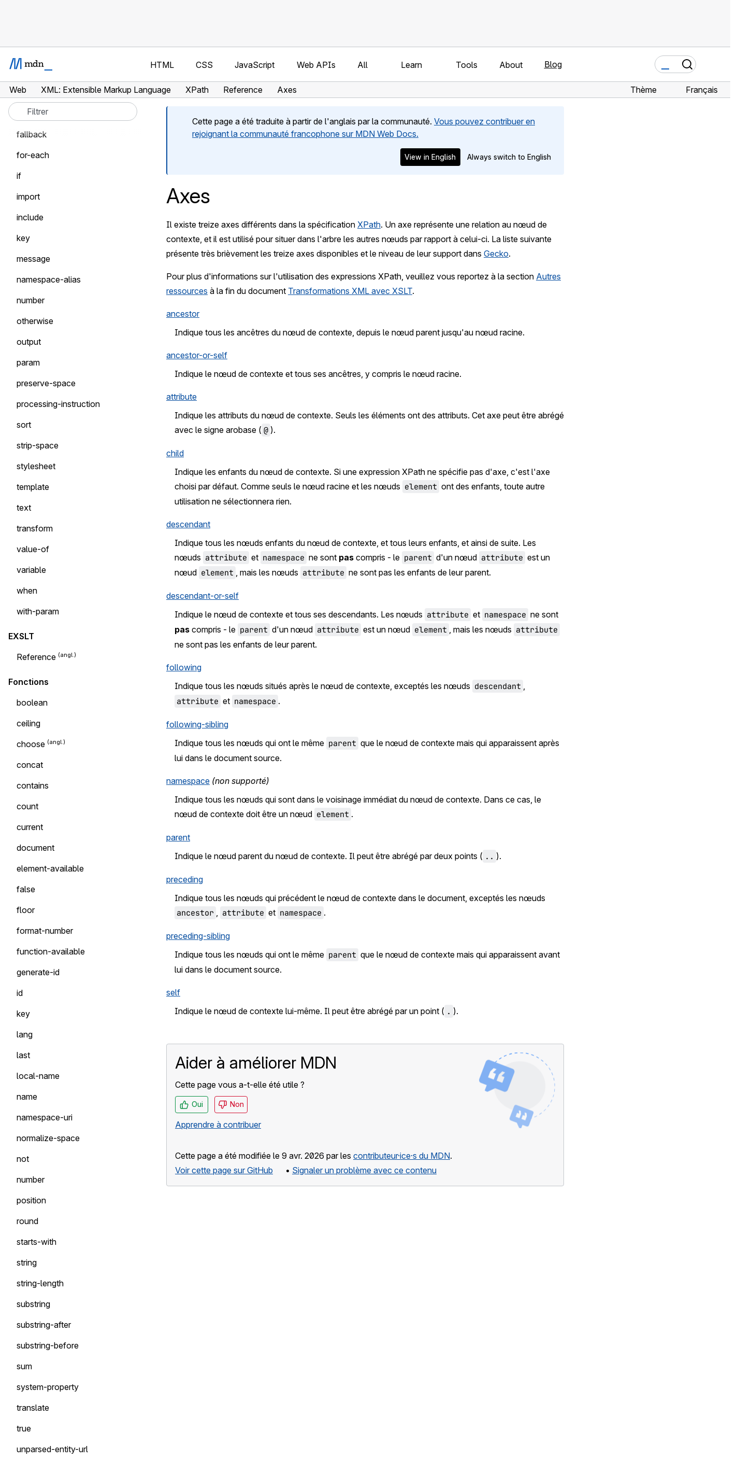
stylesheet (36, 466)
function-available (51, 951)
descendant (188, 524)
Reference (36, 657)
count (27, 806)
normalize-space (48, 1138)
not (23, 1159)
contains (33, 785)
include (30, 217)
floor (26, 910)
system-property (48, 1387)
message (33, 259)
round (27, 1221)
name (27, 1096)
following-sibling (197, 724)
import (28, 196)
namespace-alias (49, 279)
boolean (32, 702)
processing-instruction (58, 404)
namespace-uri (45, 1117)
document (35, 848)
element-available (50, 868)
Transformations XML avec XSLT (350, 291)
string (27, 1262)
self (173, 992)
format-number (45, 930)
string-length (40, 1283)
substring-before (48, 1345)
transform (35, 528)
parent (178, 837)
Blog (553, 64)
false (26, 889)
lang (25, 1034)
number (31, 300)
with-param (38, 611)
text (24, 507)
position (31, 1200)
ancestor (182, 313)
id (20, 993)
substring (33, 1304)
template (33, 487)
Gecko (496, 253)
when (27, 590)
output (29, 341)
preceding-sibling (198, 936)
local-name (38, 1076)
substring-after (44, 1324)
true (24, 1428)
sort (24, 424)
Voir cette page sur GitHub (224, 1170)
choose (31, 744)
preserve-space (46, 383)
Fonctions (28, 682)
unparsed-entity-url (52, 1449)
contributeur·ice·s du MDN (401, 1155)
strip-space (38, 445)
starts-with (36, 1242)
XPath (369, 224)
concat (30, 765)
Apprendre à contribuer (218, 1124)
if (19, 176)
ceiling (28, 723)
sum (24, 1366)
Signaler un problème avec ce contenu (364, 1170)
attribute (181, 396)
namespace (188, 781)
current (30, 827)
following (183, 667)
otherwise (35, 321)
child (175, 453)
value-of (33, 549)
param (28, 362)
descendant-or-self (202, 596)
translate (33, 1407)
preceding (184, 879)
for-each (33, 155)
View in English (430, 156)
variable (31, 570)
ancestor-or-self (196, 355)
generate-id (38, 972)
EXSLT (21, 636)
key (23, 238)
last (23, 1055)
